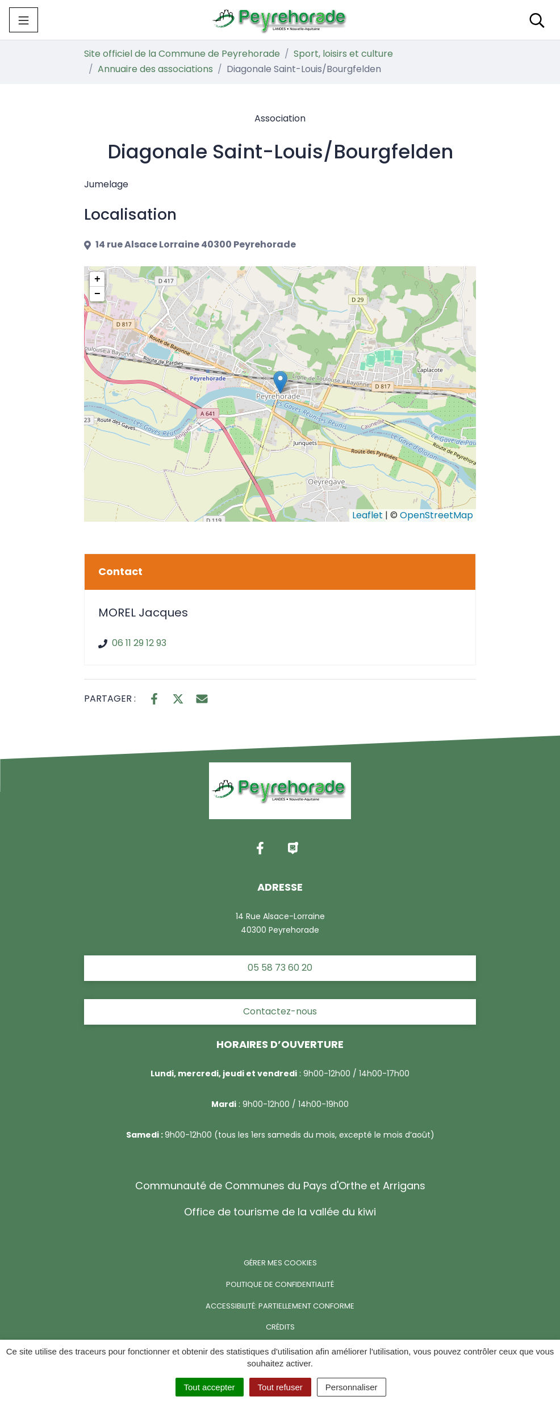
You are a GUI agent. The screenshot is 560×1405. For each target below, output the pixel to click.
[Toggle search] (537, 20)
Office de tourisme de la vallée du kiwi (280, 1212)
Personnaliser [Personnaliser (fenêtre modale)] (351, 1387)
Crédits (280, 1327)
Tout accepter (209, 1387)
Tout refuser (280, 1387)
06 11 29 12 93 (139, 642)
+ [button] (97, 279)
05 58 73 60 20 (280, 967)
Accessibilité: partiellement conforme (280, 1306)
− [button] (97, 294)
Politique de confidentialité (280, 1284)
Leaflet (367, 515)
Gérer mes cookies (280, 1262)
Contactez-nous (280, 1011)
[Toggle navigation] (23, 19)
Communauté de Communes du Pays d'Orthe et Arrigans (280, 1185)
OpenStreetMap (436, 515)
